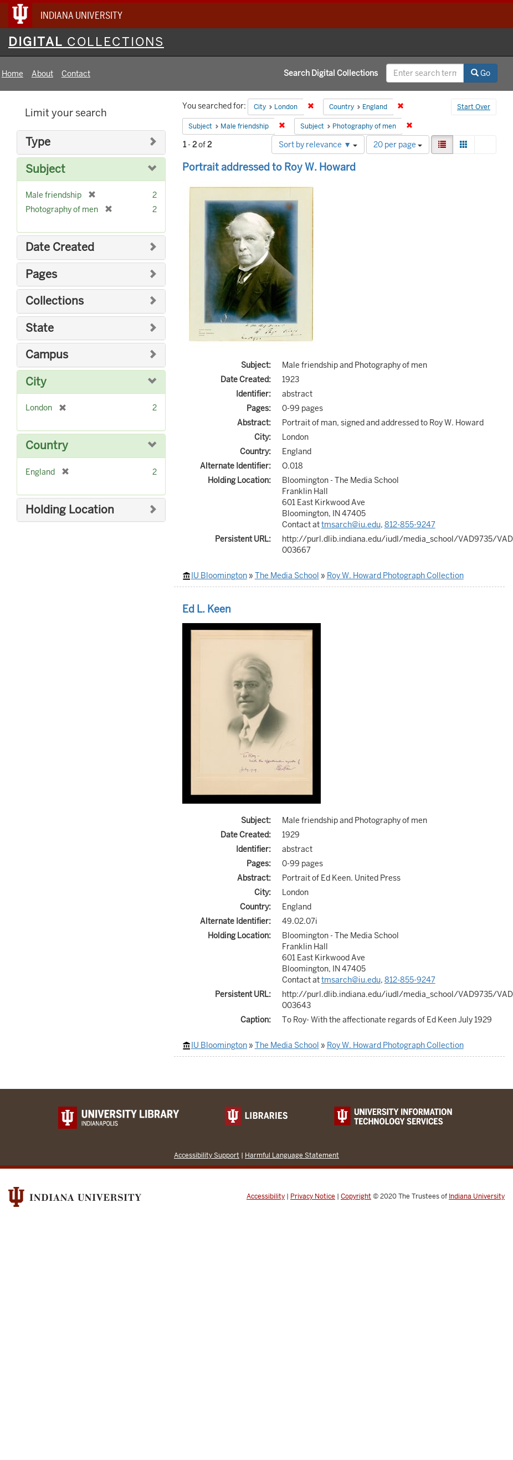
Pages (41, 274)
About (42, 74)
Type (37, 142)
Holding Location (69, 510)
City (36, 382)
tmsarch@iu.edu (351, 524)
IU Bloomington (219, 575)
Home (12, 74)
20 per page (397, 145)
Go (480, 73)
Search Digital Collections (331, 73)
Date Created (59, 247)
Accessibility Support (206, 1155)
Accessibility (266, 1196)
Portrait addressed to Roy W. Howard (269, 167)
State (39, 328)
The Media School (287, 575)
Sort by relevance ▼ (318, 145)
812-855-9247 (409, 524)
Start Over (473, 106)
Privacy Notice (312, 1196)
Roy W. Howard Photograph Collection (395, 575)
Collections (54, 301)
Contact (75, 74)
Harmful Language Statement (292, 1155)
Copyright (356, 1196)
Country (46, 446)
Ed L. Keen (206, 609)
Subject (45, 169)
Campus (46, 355)
